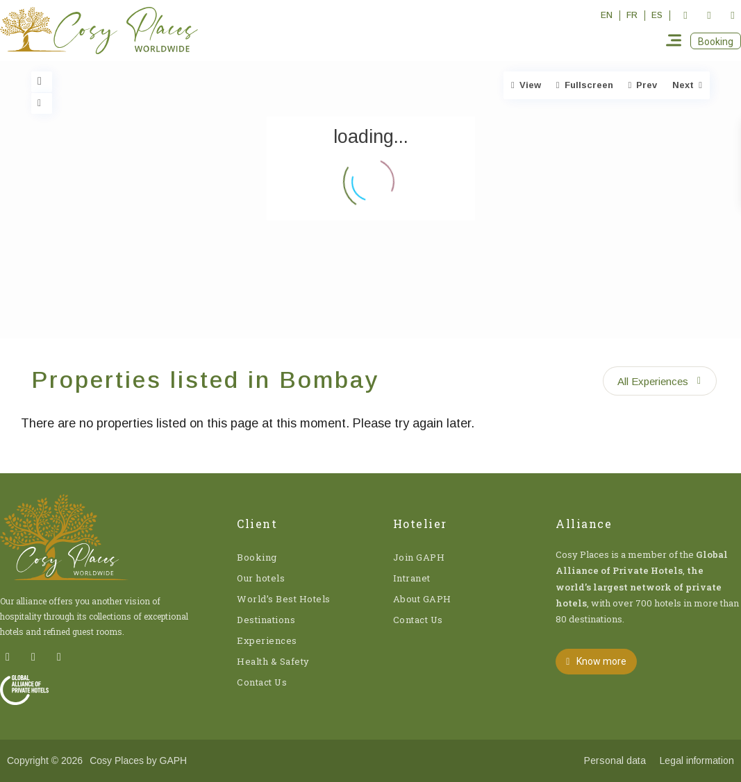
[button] (715, 41)
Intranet (412, 578)
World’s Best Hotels (284, 599)
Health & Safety (273, 661)
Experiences (267, 640)
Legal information (697, 760)
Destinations (266, 619)
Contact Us (262, 682)
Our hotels (261, 578)
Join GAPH (419, 557)
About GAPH (422, 599)
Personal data (615, 760)
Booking (257, 557)
